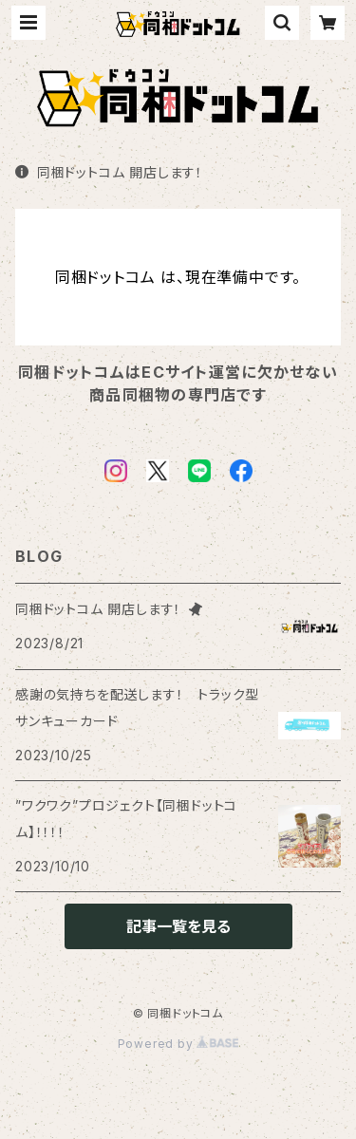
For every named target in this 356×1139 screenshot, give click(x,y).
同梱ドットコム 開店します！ (109, 172)
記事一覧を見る (178, 926)
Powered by (178, 1043)
